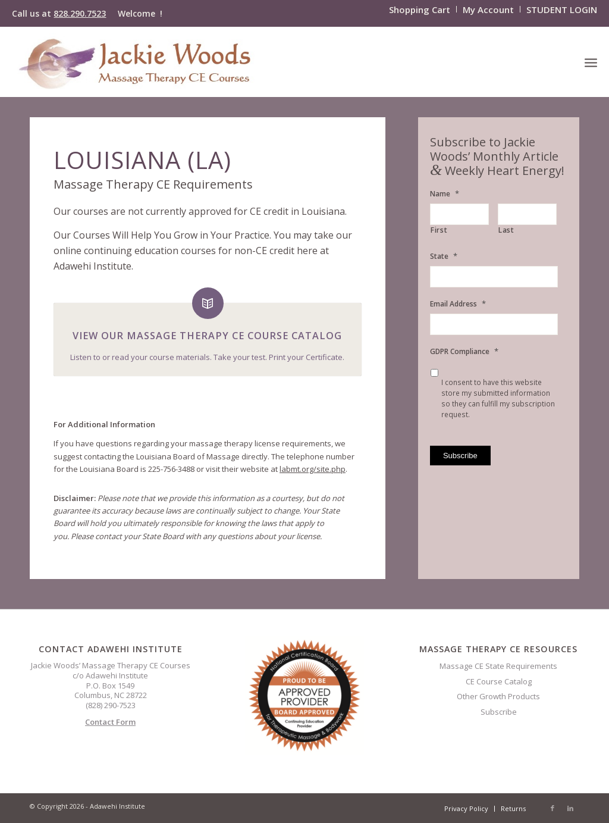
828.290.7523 (80, 13)
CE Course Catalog (499, 681)
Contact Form (110, 721)
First (439, 230)
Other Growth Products (498, 696)
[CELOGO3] (136, 62)
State (443, 256)
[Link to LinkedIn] (570, 808)
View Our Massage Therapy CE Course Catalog (207, 335)
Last (506, 230)
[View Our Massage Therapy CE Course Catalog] (208, 303)
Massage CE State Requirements (498, 666)
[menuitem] (420, 9)
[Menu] (591, 61)
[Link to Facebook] (552, 808)
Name (444, 194)
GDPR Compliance (464, 351)
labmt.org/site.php (313, 469)
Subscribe (499, 711)
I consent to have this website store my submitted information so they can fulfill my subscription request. (498, 398)
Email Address (458, 304)
